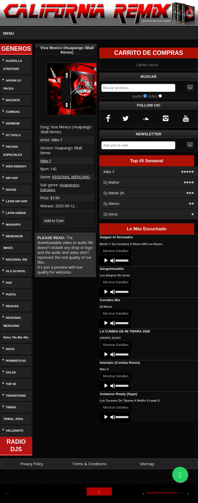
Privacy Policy (31, 471)
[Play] (106, 261)
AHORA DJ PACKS (11, 85)
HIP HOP (12, 178)
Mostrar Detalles (116, 251)
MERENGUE (13, 236)
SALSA (10, 380)
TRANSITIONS (16, 404)
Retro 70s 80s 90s (13, 341)
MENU (8, 33)
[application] (114, 261)
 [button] (188, 493)
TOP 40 (11, 392)
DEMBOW (12, 123)
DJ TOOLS (13, 135)
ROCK (10, 357)
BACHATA (13, 100)
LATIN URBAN (16, 213)
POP (9, 283)
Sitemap (147, 471)
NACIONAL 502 (16, 260)
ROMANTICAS (16, 369)
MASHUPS (13, 225)
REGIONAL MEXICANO (11, 322)
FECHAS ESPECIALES (11, 151)
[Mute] (112, 261)
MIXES (7, 248)
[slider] (122, 260)
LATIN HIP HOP (16, 201)
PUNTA (11, 295)
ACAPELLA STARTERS (11, 65)
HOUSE (11, 190)
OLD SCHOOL (15, 271)
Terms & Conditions (89, 471)
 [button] (143, 493)
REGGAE (11, 306)
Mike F (45, 160)
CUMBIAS (12, 112)
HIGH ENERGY (15, 166)
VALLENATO (14, 439)
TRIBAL (11, 415)
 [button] (99, 492)
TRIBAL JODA (12, 427)
